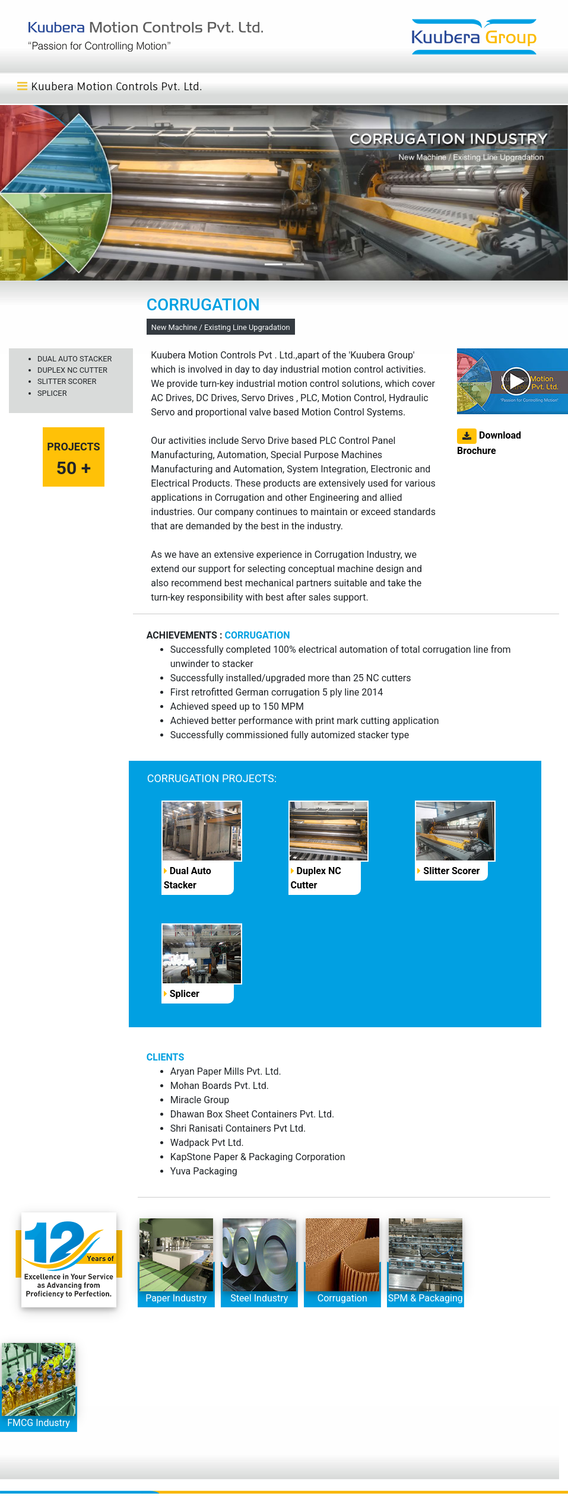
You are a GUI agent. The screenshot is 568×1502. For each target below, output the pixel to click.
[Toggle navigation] (111, 89)
